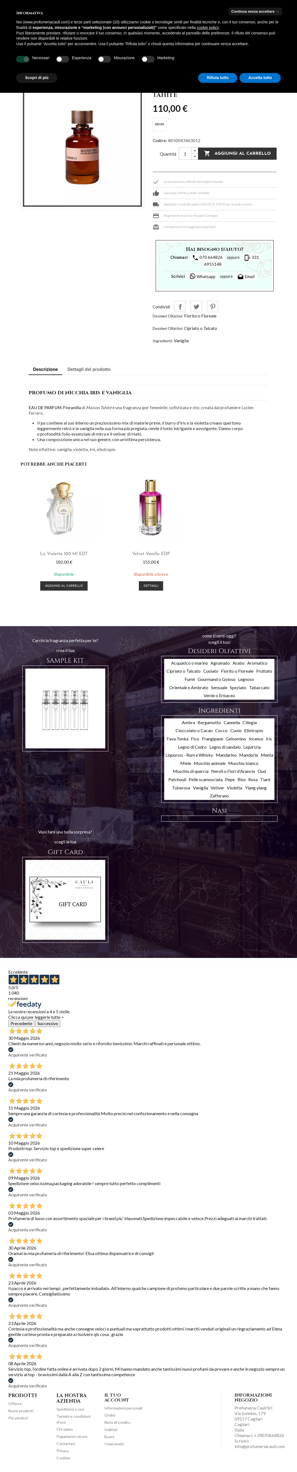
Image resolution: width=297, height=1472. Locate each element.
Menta (267, 754)
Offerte (15, 1403)
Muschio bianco (243, 763)
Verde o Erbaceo (219, 695)
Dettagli (148, 586)
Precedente (21, 1023)
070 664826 (207, 257)
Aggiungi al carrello (237, 153)
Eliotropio (253, 730)
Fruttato (264, 670)
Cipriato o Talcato (200, 328)
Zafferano (219, 795)
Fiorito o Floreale (200, 315)
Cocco (221, 730)
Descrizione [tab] (45, 369)
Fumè (190, 679)
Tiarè (265, 779)
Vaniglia (181, 340)
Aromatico (257, 663)
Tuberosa (181, 787)
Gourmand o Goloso (217, 679)
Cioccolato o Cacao (194, 730)
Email (246, 277)
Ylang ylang (256, 787)
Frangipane (212, 738)
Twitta (196, 306)
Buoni (109, 1436)
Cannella (232, 722)
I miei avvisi (114, 1443)
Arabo (239, 663)
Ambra (188, 722)
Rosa (253, 779)
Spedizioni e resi (70, 1409)
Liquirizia (252, 746)
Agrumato (220, 663)
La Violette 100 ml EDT (63, 554)
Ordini (109, 1415)
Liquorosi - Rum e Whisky (189, 754)
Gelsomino (236, 738)
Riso (241, 779)
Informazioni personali (123, 1408)
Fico (195, 738)
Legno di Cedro (192, 746)
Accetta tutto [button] (260, 77)
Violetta (234, 787)
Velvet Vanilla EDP (149, 554)
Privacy (62, 1450)
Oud (262, 771)
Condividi (180, 306)
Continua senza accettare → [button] (255, 11)
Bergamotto (209, 722)
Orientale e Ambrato (188, 687)
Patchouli (177, 779)
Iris (269, 738)
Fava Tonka (177, 738)
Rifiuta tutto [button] (218, 77)
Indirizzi (110, 1429)
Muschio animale (210, 763)
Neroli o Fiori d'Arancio (233, 771)
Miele (185, 763)
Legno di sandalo (225, 746)
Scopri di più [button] (36, 77)
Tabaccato (259, 687)
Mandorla (248, 754)
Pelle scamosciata (206, 779)
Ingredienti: (163, 340)
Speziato (238, 687)
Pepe (230, 779)
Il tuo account (116, 1397)
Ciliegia (249, 722)
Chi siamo (64, 1429)
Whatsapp (202, 276)
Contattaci (65, 1443)
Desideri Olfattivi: (168, 316)
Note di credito (117, 1422)
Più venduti (18, 1418)
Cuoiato (210, 670)
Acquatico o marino (189, 663)
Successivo (47, 1023)
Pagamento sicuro (72, 1436)
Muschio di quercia (191, 771)
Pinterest (212, 306)
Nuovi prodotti (20, 1410)
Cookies (63, 1457)
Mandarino (226, 754)
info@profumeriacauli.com (259, 1446)
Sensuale (219, 687)
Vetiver (217, 787)
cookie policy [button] (207, 27)
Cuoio (236, 730)
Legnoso (246, 679)
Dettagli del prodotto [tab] (89, 369)
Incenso (256, 738)
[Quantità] (185, 154)
